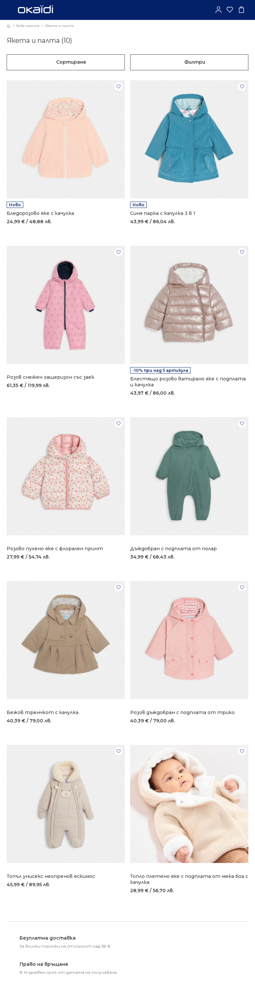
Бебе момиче (28, 26)
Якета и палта (59, 26)
